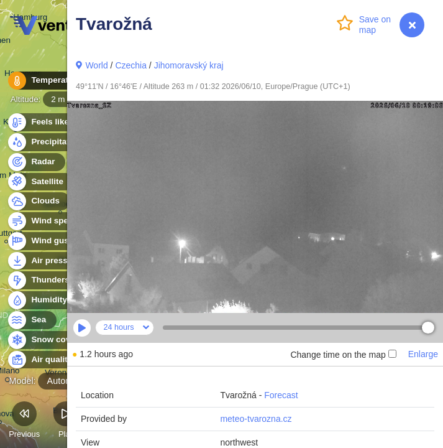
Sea (31, 320)
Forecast (281, 395)
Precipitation (49, 142)
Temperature (49, 81)
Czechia (131, 65)
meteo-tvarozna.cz (255, 419)
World (96, 65)
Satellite (40, 182)
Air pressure (49, 261)
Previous (24, 421)
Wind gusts (46, 241)
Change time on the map (343, 355)
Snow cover (47, 340)
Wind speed (47, 221)
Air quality (44, 360)
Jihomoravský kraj (189, 65)
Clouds (38, 201)
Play (65, 421)
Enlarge (423, 354)
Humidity (42, 300)
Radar (36, 162)
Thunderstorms (55, 280)
